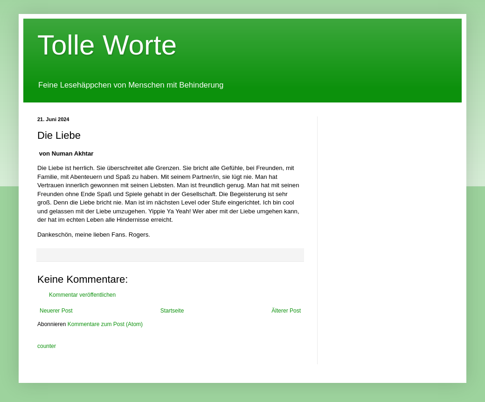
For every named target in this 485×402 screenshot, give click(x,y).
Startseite (172, 310)
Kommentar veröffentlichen (82, 295)
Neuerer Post (56, 310)
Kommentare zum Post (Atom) (105, 324)
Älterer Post (286, 310)
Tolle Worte (107, 45)
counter (46, 346)
